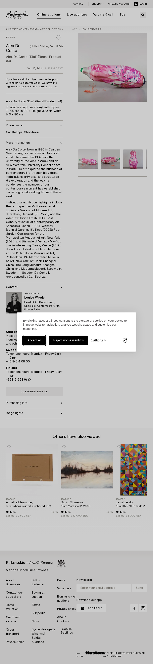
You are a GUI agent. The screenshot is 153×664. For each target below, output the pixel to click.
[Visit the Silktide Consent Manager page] (125, 340)
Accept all (34, 340)
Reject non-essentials (68, 340)
